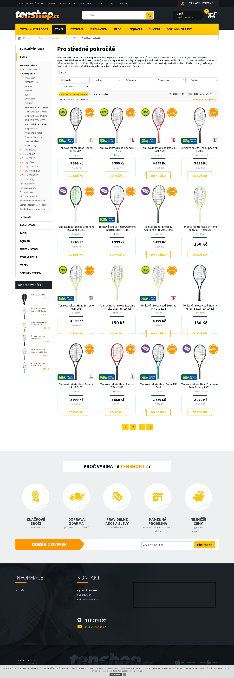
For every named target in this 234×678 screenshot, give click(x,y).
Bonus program (76, 3)
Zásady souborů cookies (132, 671)
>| (150, 427)
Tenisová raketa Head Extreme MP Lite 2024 (158, 307)
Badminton (98, 29)
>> (141, 427)
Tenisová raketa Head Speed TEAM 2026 (76, 149)
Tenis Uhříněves (20, 664)
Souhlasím (115, 674)
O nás (21, 590)
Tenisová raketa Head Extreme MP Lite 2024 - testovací (117, 307)
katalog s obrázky (201, 99)
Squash (136, 29)
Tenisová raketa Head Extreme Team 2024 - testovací (200, 228)
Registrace (207, 3)
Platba (52, 3)
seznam (213, 99)
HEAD (63, 73)
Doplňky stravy (179, 29)
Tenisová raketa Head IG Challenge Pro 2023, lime (158, 228)
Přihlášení (194, 3)
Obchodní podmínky (36, 3)
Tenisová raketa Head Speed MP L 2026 (117, 149)
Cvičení (154, 29)
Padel (118, 29)
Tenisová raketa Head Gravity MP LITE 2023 (76, 386)
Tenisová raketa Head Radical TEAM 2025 (158, 149)
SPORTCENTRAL (32, 664)
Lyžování (77, 29)
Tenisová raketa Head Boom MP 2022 (158, 386)
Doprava (62, 3)
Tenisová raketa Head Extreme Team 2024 (76, 307)
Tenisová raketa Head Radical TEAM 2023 (117, 386)
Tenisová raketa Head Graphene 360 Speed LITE (75, 228)
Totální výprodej (34, 29)
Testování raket (125, 3)
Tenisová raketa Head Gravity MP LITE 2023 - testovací (200, 307)
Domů (20, 3)
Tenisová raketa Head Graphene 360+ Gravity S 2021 (199, 386)
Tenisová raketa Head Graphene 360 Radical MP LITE (117, 228)
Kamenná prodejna (106, 3)
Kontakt (90, 3)
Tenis (59, 29)
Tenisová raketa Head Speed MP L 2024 (200, 149)
